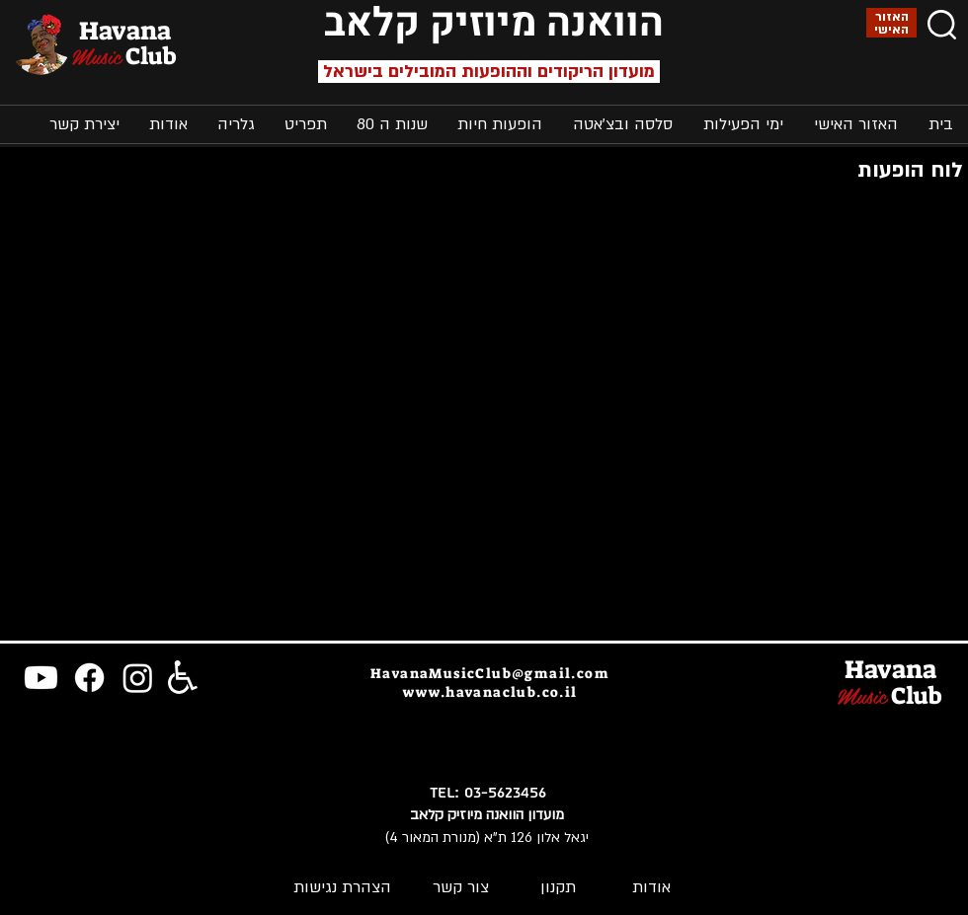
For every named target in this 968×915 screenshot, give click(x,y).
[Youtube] (41, 677)
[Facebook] (89, 677)
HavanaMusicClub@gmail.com (489, 673)
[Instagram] (138, 677)
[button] (742, 124)
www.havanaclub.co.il (490, 692)
